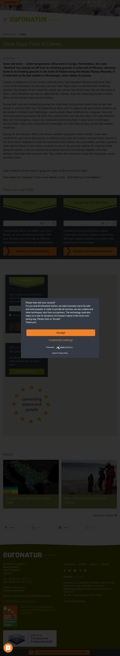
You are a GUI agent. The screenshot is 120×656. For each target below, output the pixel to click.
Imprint (54, 353)
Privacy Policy (63, 353)
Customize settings (61, 339)
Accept (60, 332)
